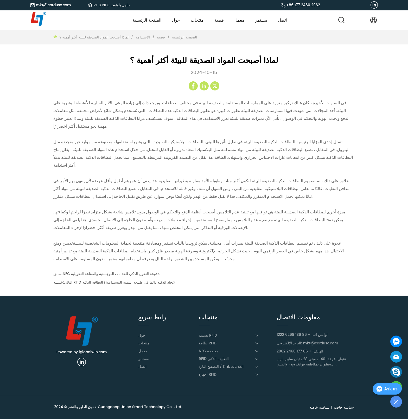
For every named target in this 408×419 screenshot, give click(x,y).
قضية (161, 37)
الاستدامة (143, 37)
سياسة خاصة (344, 407)
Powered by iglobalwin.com (81, 352)
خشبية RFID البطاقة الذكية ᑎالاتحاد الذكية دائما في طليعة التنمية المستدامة (114, 282)
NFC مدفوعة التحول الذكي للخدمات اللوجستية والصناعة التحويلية (112, 274)
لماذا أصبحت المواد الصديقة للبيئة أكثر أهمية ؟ (94, 37)
